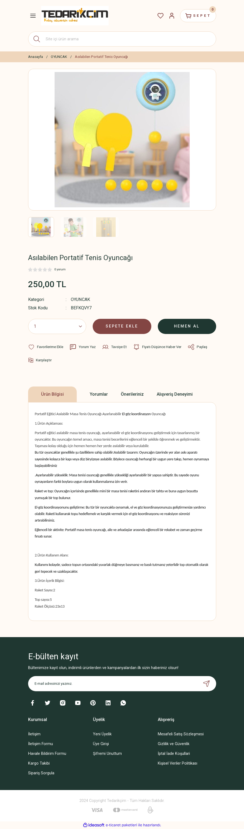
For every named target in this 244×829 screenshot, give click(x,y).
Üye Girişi (101, 744)
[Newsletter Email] (122, 683)
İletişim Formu (40, 744)
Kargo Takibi (39, 763)
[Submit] (206, 683)
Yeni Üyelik (102, 734)
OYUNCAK (80, 299)
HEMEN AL (187, 326)
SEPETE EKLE (122, 326)
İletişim (34, 734)
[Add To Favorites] (45, 347)
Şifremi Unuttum (107, 753)
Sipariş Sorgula (41, 773)
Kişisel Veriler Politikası (177, 763)
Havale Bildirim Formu (47, 753)
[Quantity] (57, 326)
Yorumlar (99, 394)
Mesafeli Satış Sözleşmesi (181, 734)
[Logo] (75, 15)
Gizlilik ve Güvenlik (173, 744)
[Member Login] (172, 15)
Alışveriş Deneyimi (175, 394)
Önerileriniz (132, 394)
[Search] (122, 39)
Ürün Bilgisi (52, 394)
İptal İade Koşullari (174, 753)
